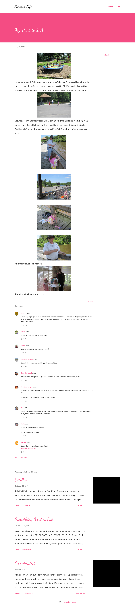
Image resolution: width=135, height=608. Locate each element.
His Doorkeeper (27, 387)
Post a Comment (21, 457)
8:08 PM (24, 353)
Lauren (23, 345)
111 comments (27, 550)
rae (22, 408)
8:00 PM (24, 325)
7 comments (27, 506)
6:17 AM (24, 401)
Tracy (23, 332)
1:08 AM (24, 452)
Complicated (25, 563)
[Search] (110, 6)
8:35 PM (24, 366)
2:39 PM (24, 436)
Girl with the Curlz (27, 359)
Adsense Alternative (28, 448)
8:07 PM (24, 339)
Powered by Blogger (67, 602)
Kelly (23, 424)
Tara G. (23, 313)
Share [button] (106, 55)
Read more (80, 506)
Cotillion (22, 479)
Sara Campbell (26, 373)
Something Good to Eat (34, 519)
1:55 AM (24, 380)
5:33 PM (24, 417)
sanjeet (23, 442)
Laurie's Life (23, 6)
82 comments (27, 593)
